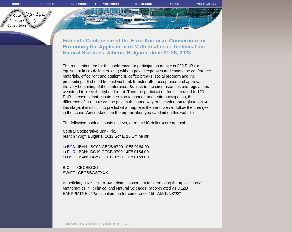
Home (16, 3)
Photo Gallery (206, 3)
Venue (174, 3)
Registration (142, 3)
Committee (79, 3)
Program (47, 3)
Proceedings (111, 3)
